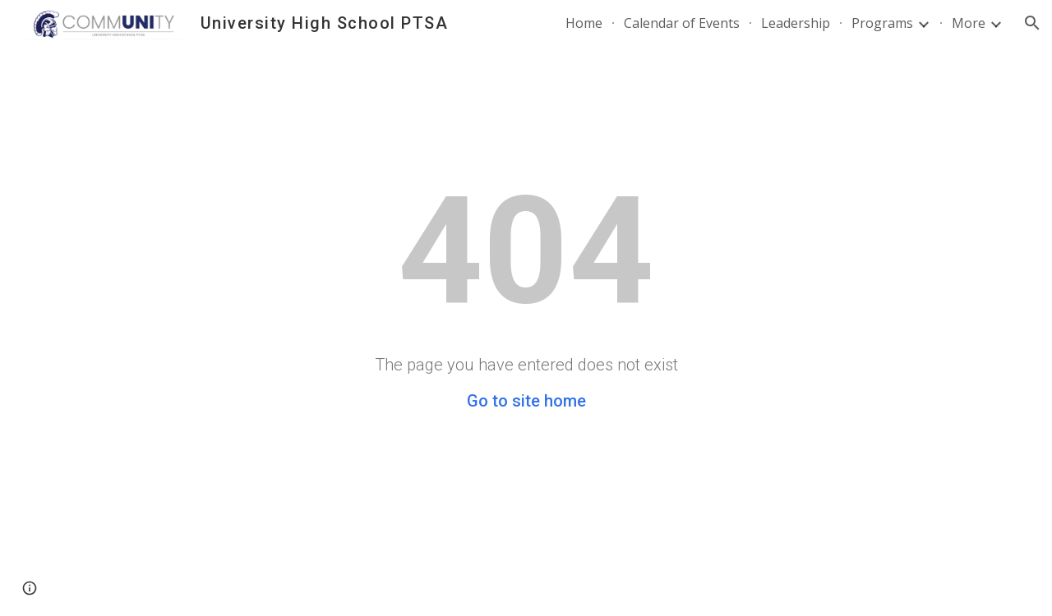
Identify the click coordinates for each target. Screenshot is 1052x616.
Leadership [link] (795, 23)
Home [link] (583, 23)
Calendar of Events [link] (682, 23)
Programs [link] (882, 23)
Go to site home (526, 401)
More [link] (968, 23)
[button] (1032, 23)
